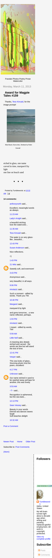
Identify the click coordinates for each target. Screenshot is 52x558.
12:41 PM (14, 353)
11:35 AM (14, 229)
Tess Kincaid (17, 102)
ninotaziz (13, 289)
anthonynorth (15, 204)
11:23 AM (14, 214)
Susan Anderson (17, 248)
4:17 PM (13, 370)
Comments (44, 555)
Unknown (14, 374)
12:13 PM (14, 401)
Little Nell (14, 338)
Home (19, 441)
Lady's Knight (15, 218)
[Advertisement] (26, 434)
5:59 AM (13, 334)
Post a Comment (10, 426)
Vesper (13, 357)
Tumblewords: (44, 503)
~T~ (11, 390)
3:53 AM (13, 386)
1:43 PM (13, 260)
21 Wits (13, 264)
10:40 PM (14, 300)
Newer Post (8, 441)
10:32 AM (14, 420)
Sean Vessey (15, 405)
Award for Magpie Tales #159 (16, 94)
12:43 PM (14, 243)
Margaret (14, 304)
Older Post (30, 441)
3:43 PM (13, 273)
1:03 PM (13, 319)
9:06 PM (13, 285)
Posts (41, 550)
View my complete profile (43, 538)
